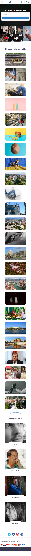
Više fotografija (15, 412)
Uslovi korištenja (4, 539)
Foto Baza (20, 548)
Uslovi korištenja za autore (16, 539)
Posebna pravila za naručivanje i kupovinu (10, 541)
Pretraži (15, 18)
